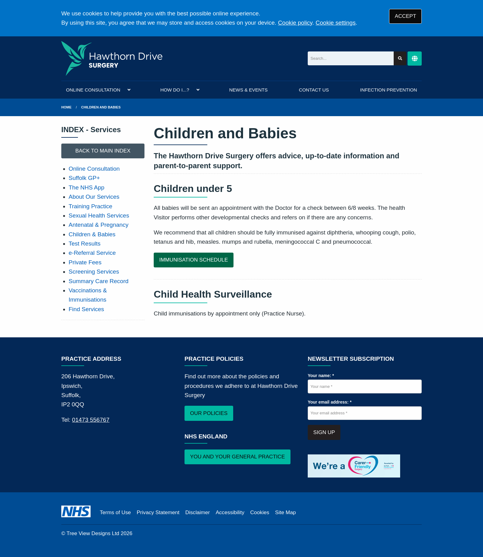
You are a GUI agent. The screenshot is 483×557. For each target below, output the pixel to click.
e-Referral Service (92, 253)
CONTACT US (314, 89)
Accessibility (230, 512)
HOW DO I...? (174, 89)
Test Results (84, 243)
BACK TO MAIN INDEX (103, 151)
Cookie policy (295, 22)
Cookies (259, 512)
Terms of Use (115, 512)
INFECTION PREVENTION (388, 89)
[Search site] (400, 58)
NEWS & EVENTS (248, 89)
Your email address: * (329, 402)
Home (66, 107)
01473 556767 (91, 420)
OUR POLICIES (209, 413)
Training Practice (90, 206)
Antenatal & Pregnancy (98, 225)
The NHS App (86, 187)
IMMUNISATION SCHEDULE (193, 260)
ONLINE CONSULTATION (93, 89)
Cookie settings (336, 22)
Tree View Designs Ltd (93, 533)
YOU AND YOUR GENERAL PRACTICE (237, 457)
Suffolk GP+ (84, 178)
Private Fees (85, 262)
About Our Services (94, 196)
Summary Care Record (98, 281)
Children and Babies (101, 107)
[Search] (351, 58)
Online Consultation (94, 168)
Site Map (285, 512)
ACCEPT (405, 16)
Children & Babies (92, 234)
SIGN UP (324, 432)
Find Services (86, 309)
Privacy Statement (158, 512)
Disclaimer (197, 512)
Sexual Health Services (99, 215)
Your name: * (321, 375)
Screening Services (94, 271)
